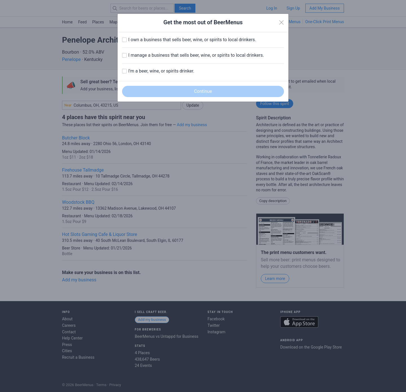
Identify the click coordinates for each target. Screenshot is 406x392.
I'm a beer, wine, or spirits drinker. (161, 71)
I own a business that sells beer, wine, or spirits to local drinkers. (192, 39)
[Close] (281, 22)
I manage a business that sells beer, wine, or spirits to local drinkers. (196, 55)
